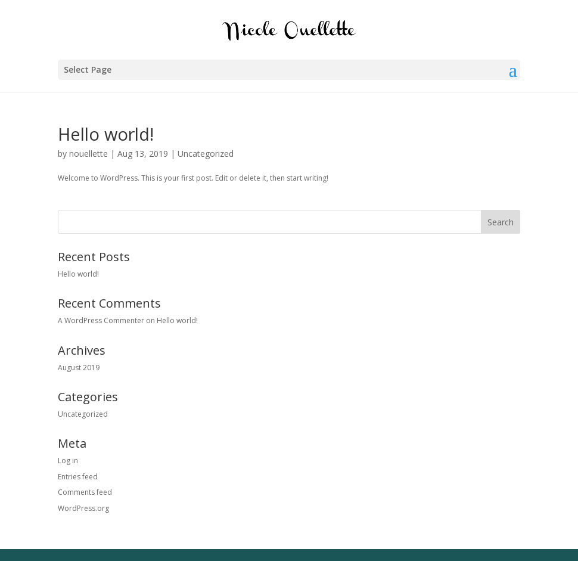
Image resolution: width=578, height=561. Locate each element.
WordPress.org (83, 508)
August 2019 (79, 367)
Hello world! (106, 133)
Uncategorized (206, 153)
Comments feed (85, 492)
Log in (68, 460)
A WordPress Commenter (101, 320)
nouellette (88, 153)
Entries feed (78, 477)
